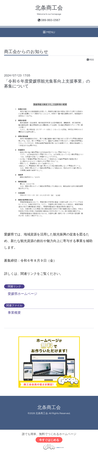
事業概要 (13, 312)
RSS (90, 59)
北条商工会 (49, 8)
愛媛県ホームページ (21, 293)
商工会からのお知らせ (26, 52)
